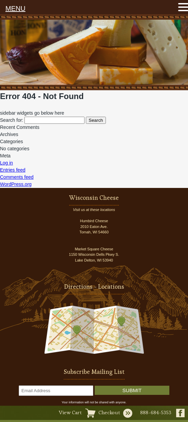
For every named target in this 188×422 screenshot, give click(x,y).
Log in (6, 163)
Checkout (109, 412)
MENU (15, 8)
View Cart (70, 412)
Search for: (11, 120)
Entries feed (12, 170)
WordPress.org (16, 184)
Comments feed (17, 177)
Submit (132, 390)
